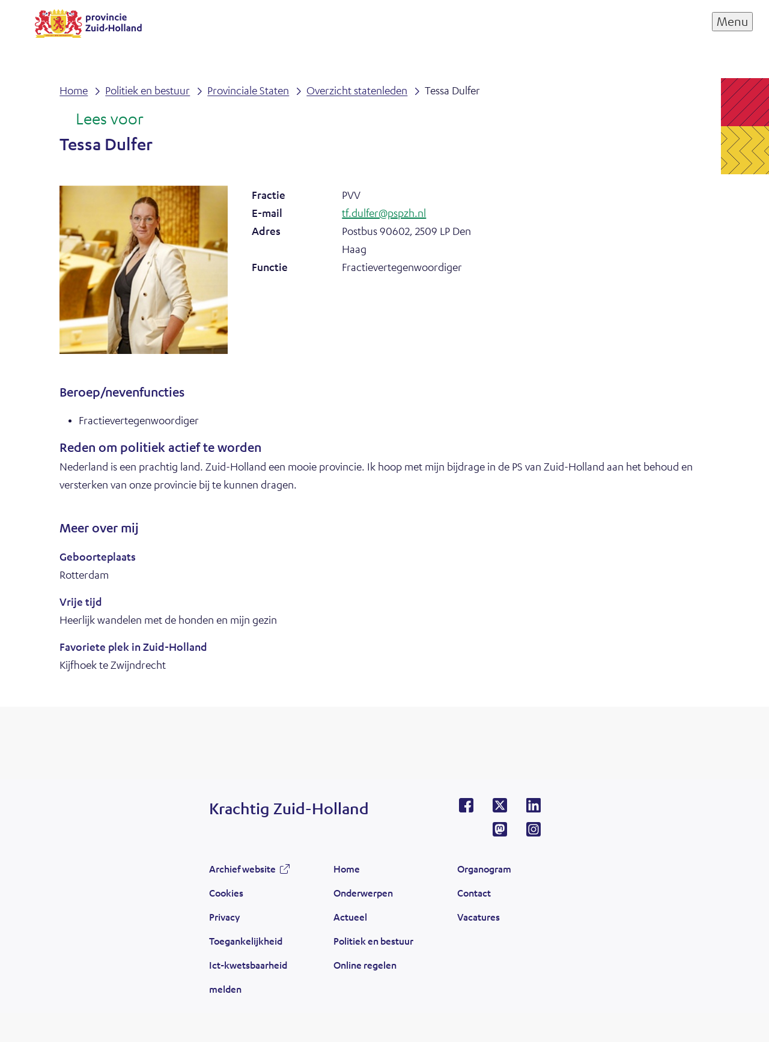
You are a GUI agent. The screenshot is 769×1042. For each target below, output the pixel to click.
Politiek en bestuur (373, 940)
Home (346, 868)
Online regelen (365, 964)
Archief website (242, 868)
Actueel (350, 916)
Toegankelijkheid (245, 940)
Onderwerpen (363, 892)
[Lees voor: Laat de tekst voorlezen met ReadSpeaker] (101, 119)
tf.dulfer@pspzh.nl (384, 212)
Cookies (226, 892)
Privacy (224, 916)
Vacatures (478, 916)
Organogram (484, 868)
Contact (474, 892)
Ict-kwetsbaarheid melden (248, 977)
